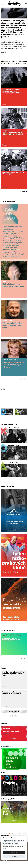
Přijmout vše (14, 852)
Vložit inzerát (14, 710)
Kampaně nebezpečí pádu (9, 423)
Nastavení (14, 856)
